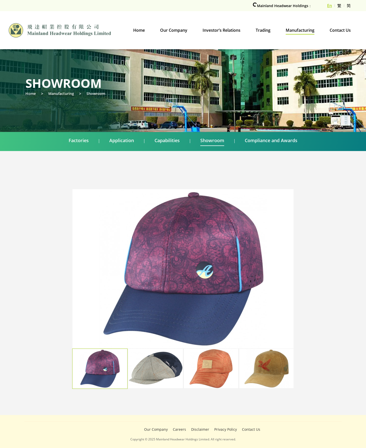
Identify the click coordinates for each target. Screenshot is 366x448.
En (329, 5)
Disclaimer (200, 429)
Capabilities (167, 140)
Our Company (156, 429)
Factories (79, 140)
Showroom (95, 93)
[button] (278, 279)
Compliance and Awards (271, 140)
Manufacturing (61, 93)
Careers (179, 429)
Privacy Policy (225, 429)
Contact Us (251, 429)
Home (30, 93)
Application (121, 140)
